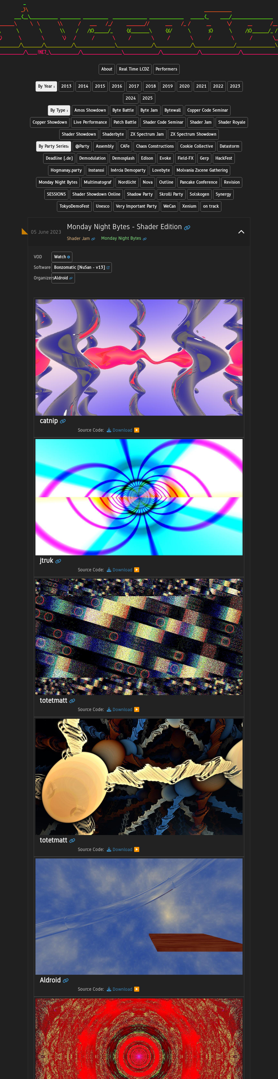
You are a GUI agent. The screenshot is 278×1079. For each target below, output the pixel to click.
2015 (100, 86)
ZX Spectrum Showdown (193, 134)
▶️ (137, 430)
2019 (167, 86)
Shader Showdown (79, 134)
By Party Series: (54, 146)
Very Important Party (136, 206)
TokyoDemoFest (74, 206)
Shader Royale (231, 122)
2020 (184, 86)
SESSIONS (56, 194)
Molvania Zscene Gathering (202, 170)
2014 (83, 86)
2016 (117, 86)
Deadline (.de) (59, 158)
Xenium (189, 206)
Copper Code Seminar (207, 110)
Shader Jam (201, 122)
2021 (201, 86)
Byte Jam (149, 110)
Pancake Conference (198, 182)
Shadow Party (140, 194)
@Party (82, 146)
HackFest (223, 158)
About (106, 69)
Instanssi (96, 170)
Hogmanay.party (66, 170)
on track (211, 206)
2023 (235, 86)
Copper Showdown (50, 122)
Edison (147, 158)
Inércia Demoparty (128, 170)
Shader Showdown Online (96, 194)
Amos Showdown (90, 110)
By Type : (59, 110)
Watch (62, 257)
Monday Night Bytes (58, 182)
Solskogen (199, 194)
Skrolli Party (171, 194)
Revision (232, 182)
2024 (131, 98)
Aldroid (63, 278)
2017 (134, 86)
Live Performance (90, 122)
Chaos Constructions (155, 146)
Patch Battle (125, 122)
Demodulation (92, 158)
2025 (147, 98)
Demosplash (123, 158)
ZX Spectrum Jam (147, 134)
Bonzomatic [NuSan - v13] (82, 267)
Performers (166, 69)
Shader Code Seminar (163, 122)
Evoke (165, 158)
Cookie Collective (196, 146)
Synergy (223, 194)
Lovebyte (161, 170)
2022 (218, 86)
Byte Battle (123, 110)
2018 (151, 86)
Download (119, 430)
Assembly (105, 146)
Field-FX (185, 158)
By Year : (46, 86)
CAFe (125, 146)
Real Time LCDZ (134, 69)
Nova (147, 182)
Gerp (204, 158)
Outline (166, 182)
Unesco (102, 206)
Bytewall (172, 110)
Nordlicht (127, 182)
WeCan (169, 206)
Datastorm (229, 146)
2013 (66, 86)
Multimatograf (98, 182)
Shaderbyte (113, 134)
